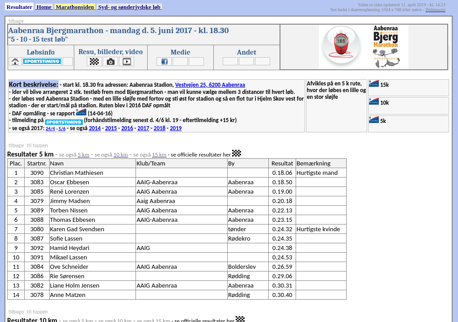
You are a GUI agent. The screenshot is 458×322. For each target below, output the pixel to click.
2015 (111, 128)
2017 (143, 128)
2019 (176, 128)
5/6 (62, 128)
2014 (95, 128)
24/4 (50, 128)
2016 (127, 128)
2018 (159, 128)
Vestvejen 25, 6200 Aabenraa (210, 84)
